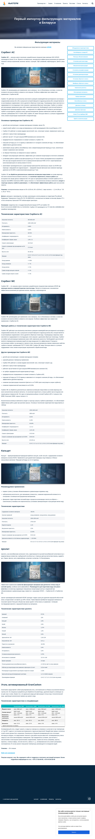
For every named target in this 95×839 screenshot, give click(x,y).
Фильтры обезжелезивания (80, 56)
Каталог (36, 834)
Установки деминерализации (80, 74)
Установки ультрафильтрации (80, 70)
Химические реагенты (80, 87)
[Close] (90, 810)
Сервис (49, 3)
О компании (57, 3)
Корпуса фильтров (81, 96)
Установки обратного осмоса (80, 79)
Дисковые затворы (81, 105)
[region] (74, 822)
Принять (74, 832)
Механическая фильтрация (80, 65)
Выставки (72, 3)
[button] (92, 3)
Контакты (85, 3)
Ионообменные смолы (81, 101)
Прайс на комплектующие (80, 119)
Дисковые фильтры (80, 110)
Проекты (64, 3)
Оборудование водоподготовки (80, 48)
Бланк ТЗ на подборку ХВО (80, 114)
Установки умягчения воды (80, 61)
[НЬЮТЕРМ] (9, 3)
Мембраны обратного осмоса (80, 83)
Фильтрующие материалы (80, 92)
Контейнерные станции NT (81, 52)
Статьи (78, 3)
